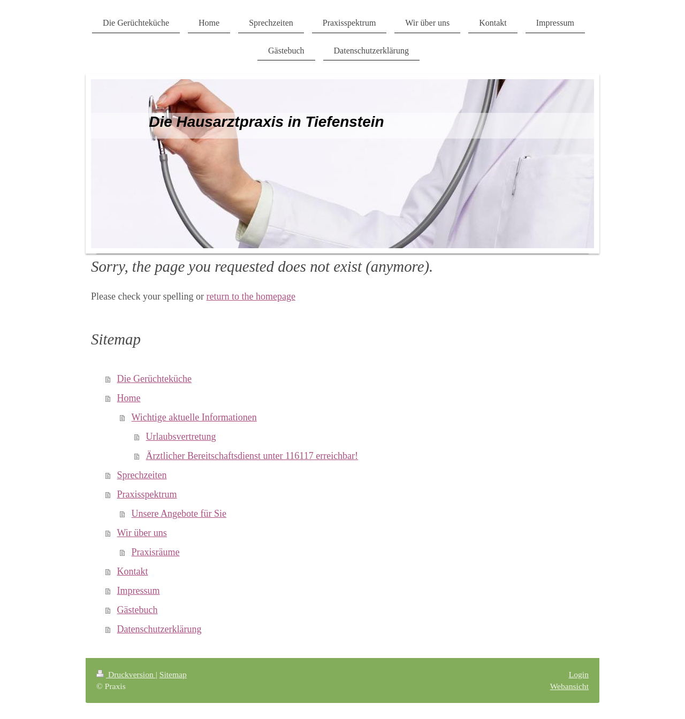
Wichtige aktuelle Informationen (194, 417)
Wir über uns (142, 532)
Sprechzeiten (142, 475)
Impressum (138, 590)
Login (579, 674)
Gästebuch (137, 610)
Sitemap (173, 674)
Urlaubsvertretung (181, 436)
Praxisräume (156, 552)
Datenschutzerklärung (159, 629)
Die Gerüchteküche (154, 378)
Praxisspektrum (147, 494)
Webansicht (569, 686)
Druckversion (126, 674)
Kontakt (132, 571)
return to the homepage (250, 296)
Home (129, 398)
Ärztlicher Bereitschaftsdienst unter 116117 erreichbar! (252, 455)
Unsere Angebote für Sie (179, 513)
